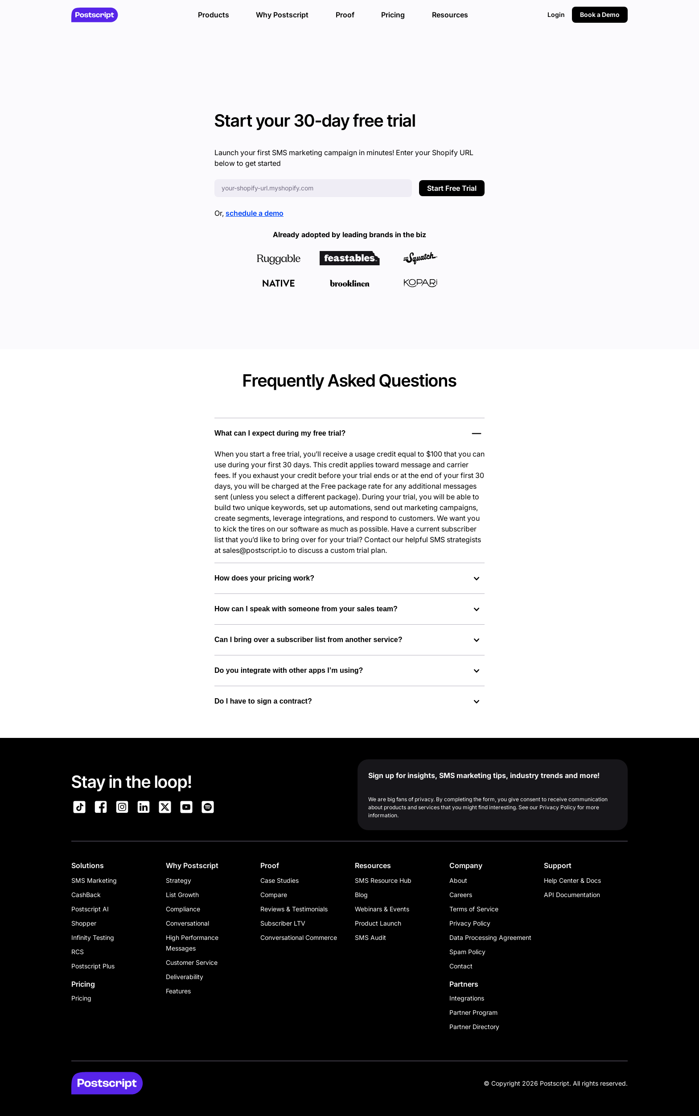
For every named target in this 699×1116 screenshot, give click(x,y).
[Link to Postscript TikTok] (79, 808)
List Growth (182, 894)
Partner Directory (474, 1026)
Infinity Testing (92, 937)
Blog (361, 894)
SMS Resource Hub (383, 880)
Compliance (183, 909)
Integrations (466, 998)
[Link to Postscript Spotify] (208, 808)
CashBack (86, 894)
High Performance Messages (192, 943)
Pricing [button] (393, 14)
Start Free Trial (452, 188)
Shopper (83, 923)
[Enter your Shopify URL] (313, 188)
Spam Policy (467, 951)
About (458, 880)
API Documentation (572, 894)
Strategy (178, 880)
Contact (461, 966)
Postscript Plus (93, 966)
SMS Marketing (94, 880)
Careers (460, 894)
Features (178, 991)
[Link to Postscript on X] (165, 808)
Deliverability (184, 976)
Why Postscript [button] (282, 14)
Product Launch (378, 923)
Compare (273, 894)
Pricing (81, 998)
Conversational (187, 923)
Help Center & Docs (572, 880)
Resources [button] (450, 14)
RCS (77, 951)
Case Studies (279, 880)
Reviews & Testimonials (294, 909)
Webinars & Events (382, 909)
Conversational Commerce (298, 937)
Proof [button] (345, 14)
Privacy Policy (469, 923)
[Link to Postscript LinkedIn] (144, 808)
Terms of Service (473, 909)
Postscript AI (90, 909)
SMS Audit (370, 937)
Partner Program (473, 1012)
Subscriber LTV (282, 923)
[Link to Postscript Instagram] (122, 808)
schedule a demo (255, 213)
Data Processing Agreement (490, 937)
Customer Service (192, 962)
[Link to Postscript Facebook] (101, 808)
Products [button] (213, 14)
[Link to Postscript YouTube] (186, 808)
